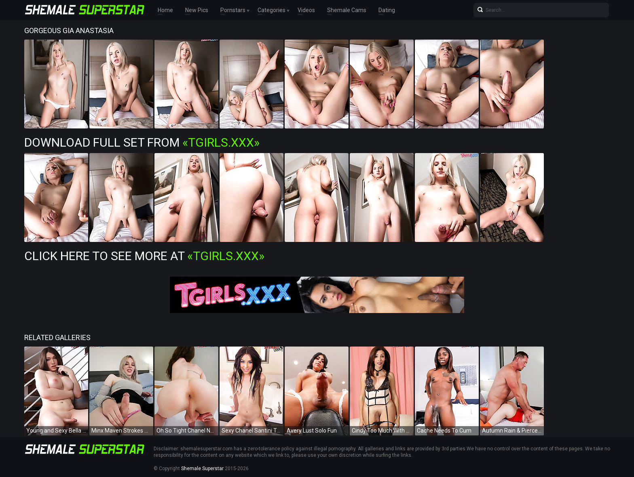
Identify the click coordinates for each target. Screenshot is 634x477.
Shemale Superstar (202, 468)
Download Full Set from (142, 142)
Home (165, 10)
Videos (306, 10)
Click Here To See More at (144, 256)
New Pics (196, 10)
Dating (386, 10)
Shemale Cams (346, 10)
